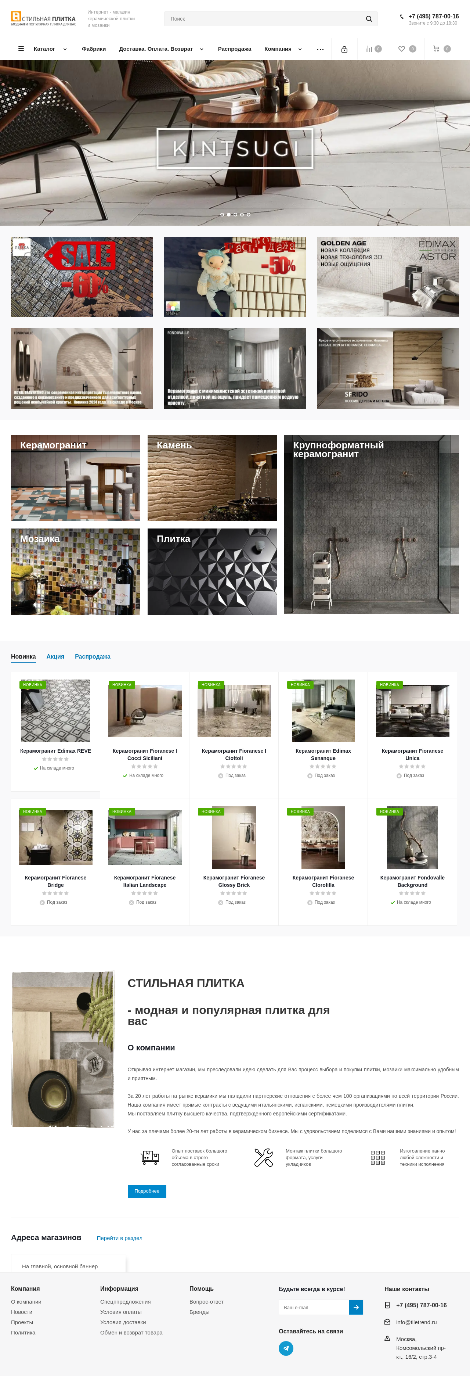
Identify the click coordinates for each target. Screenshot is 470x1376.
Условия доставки (123, 1322)
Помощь (201, 1288)
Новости (21, 1312)
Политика (23, 1332)
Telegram (286, 1348)
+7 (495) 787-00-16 (434, 16)
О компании (26, 1301)
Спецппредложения (125, 1301)
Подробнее (147, 1191)
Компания (25, 1288)
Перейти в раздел (119, 1238)
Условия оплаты (121, 1312)
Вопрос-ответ (206, 1301)
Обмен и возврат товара (131, 1332)
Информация (119, 1288)
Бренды (199, 1312)
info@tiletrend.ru (416, 1322)
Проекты (22, 1322)
